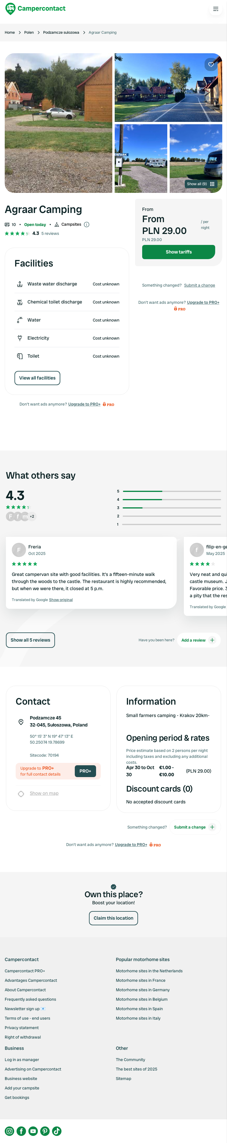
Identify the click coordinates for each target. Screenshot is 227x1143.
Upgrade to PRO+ (84, 404)
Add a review (198, 640)
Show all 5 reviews (30, 640)
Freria (34, 547)
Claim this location (113, 918)
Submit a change (199, 285)
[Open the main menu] (215, 8)
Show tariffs (179, 252)
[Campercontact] (35, 9)
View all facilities (37, 378)
